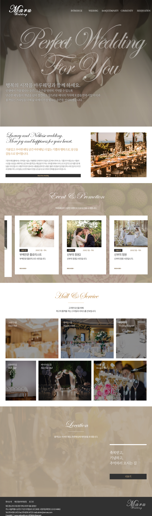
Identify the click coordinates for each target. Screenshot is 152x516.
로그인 (31, 499)
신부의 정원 (112, 254)
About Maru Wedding (43, 176)
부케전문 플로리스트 (22, 254)
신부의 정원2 (66, 254)
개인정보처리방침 (20, 499)
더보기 (128, 474)
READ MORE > (14, 268)
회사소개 (9, 499)
